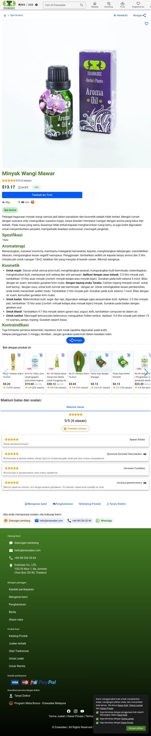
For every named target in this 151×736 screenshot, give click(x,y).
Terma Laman (136, 705)
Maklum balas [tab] (75, 407)
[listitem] (75, 543)
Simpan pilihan (136, 728)
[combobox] (64, 5)
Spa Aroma (16, 15)
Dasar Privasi (75, 716)
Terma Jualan (57, 716)
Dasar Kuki (123, 705)
